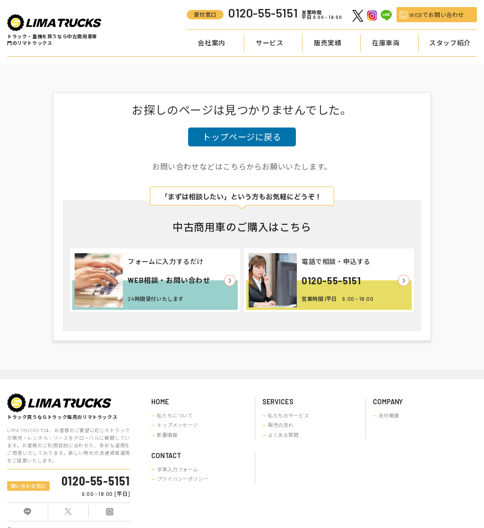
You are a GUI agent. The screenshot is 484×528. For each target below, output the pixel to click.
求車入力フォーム (177, 469)
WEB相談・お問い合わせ (169, 280)
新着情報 (167, 435)
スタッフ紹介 (450, 43)
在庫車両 (385, 43)
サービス (269, 43)
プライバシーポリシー (182, 479)
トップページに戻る (241, 137)
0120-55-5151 (331, 280)
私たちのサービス (288, 415)
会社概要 (389, 415)
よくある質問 (283, 435)
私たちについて (175, 415)
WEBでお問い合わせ (436, 14)
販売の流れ (281, 425)
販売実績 (327, 43)
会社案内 (211, 43)
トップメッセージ (177, 425)
